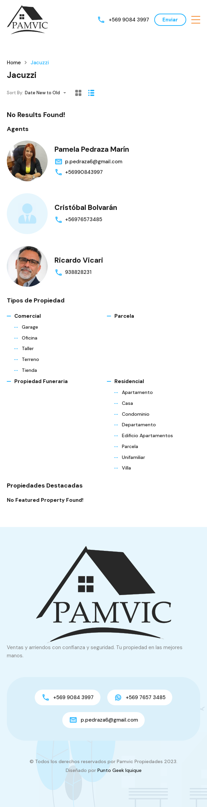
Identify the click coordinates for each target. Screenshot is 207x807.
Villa (126, 468)
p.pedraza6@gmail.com (93, 161)
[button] (195, 20)
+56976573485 (83, 219)
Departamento (139, 425)
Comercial (27, 316)
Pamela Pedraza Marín (91, 149)
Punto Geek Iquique (119, 770)
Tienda (29, 370)
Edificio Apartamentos (147, 435)
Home (14, 62)
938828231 (78, 272)
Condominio (135, 414)
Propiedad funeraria (41, 381)
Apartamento (137, 392)
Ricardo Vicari (78, 260)
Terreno (30, 359)
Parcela (124, 316)
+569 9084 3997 (129, 19)
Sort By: (15, 92)
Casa (127, 403)
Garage (30, 327)
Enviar (170, 19)
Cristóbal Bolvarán (85, 207)
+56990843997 (84, 172)
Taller (28, 348)
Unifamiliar (133, 457)
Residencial (129, 381)
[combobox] (47, 92)
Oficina (29, 338)
